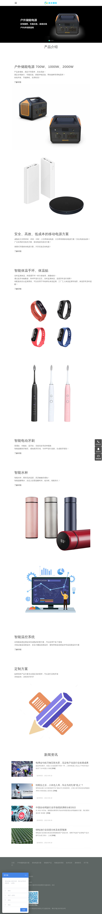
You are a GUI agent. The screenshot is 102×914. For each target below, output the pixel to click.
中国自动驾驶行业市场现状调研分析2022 (56, 807)
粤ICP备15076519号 (59, 908)
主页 (13, 863)
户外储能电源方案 (23, 863)
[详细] (54, 768)
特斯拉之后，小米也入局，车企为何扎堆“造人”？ (59, 785)
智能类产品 (48, 863)
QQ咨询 (98, 451)
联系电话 (98, 444)
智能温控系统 (59, 863)
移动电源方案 (36, 863)
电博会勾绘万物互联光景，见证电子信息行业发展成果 (62, 763)
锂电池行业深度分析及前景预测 (51, 830)
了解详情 (17, 82)
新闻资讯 (78, 863)
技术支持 (69, 863)
